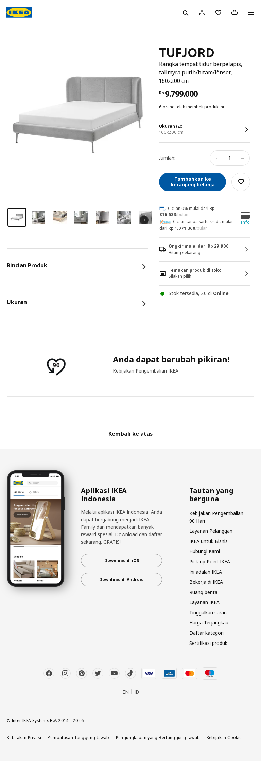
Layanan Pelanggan (210, 531)
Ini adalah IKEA (205, 571)
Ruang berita (203, 592)
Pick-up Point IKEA (209, 561)
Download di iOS (121, 560)
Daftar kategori (206, 633)
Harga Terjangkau (208, 622)
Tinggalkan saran (208, 612)
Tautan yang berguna (211, 495)
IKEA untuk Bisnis (208, 541)
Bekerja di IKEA (206, 582)
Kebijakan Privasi (24, 737)
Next (144, 220)
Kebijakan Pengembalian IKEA (145, 370)
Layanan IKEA (204, 602)
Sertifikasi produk (208, 643)
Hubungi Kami (204, 551)
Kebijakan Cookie (224, 737)
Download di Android (121, 579)
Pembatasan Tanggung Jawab (78, 737)
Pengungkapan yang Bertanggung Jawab (158, 737)
